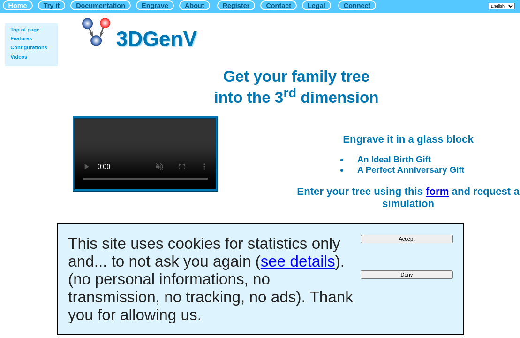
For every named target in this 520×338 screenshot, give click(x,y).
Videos (18, 57)
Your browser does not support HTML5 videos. (145, 154)
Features (21, 38)
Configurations (28, 47)
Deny (406, 274)
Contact (278, 5)
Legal (316, 5)
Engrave (155, 5)
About (194, 5)
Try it (52, 5)
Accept (406, 239)
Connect (357, 5)
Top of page (24, 29)
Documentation (100, 5)
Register (236, 5)
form (437, 191)
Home (17, 5)
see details (298, 261)
